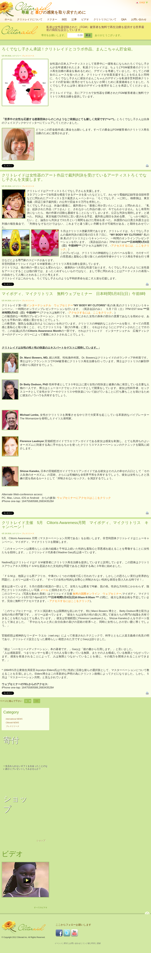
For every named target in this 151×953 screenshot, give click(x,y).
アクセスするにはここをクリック (69, 601)
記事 (74, 19)
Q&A (124, 19)
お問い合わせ (138, 19)
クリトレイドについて (29, 19)
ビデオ (85, 19)
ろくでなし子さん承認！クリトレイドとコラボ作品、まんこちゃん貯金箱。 (68, 49)
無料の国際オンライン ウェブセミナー (96, 593)
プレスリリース (28, 56)
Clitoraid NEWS (12, 723)
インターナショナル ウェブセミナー (49, 305)
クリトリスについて (105, 19)
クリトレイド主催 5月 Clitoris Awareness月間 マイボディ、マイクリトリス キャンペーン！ (75, 524)
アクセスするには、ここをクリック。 (91, 312)
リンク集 (86, 943)
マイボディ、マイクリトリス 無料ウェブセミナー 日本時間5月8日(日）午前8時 (74, 294)
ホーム (8, 19)
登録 (99, 943)
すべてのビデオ (40, 907)
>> (36, 701)
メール (44, 590)
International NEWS (14, 719)
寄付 (65, 943)
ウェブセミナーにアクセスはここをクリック (84, 497)
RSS (93, 943)
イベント (58, 943)
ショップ (41, 840)
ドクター (52, 19)
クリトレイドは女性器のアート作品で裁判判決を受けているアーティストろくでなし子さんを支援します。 (74, 177)
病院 (64, 19)
